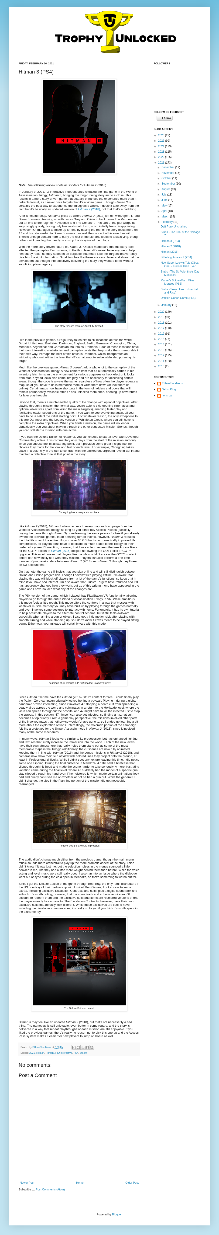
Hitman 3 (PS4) (170, 241)
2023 (161, 151)
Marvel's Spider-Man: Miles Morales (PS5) (177, 282)
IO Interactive (64, 1052)
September (168, 183)
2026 (161, 135)
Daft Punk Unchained (174, 226)
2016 (161, 333)
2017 (161, 328)
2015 (161, 339)
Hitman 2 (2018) (171, 246)
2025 (161, 140)
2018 (161, 322)
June (164, 200)
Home (80, 1182)
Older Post (132, 1182)
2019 (161, 317)
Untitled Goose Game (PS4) (178, 298)
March (165, 216)
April (164, 211)
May (164, 205)
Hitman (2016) (169, 251)
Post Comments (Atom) (50, 1189)
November (168, 173)
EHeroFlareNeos (42, 1047)
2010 (161, 366)
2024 (161, 146)
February (167, 222)
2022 (161, 157)
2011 (161, 361)
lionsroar (167, 395)
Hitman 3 (51, 1052)
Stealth (84, 1052)
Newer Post (27, 1182)
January (166, 305)
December (168, 167)
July (164, 194)
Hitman (40, 1052)
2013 (161, 350)
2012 (161, 355)
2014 (161, 344)
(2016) (61, 551)
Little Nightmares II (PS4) (176, 257)
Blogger (117, 1214)
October (166, 178)
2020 (161, 311)
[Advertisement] (177, 429)
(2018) (89, 209)
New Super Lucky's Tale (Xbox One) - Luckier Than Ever (179, 264)
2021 (32, 1052)
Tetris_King (169, 389)
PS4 (76, 1052)
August (166, 189)
